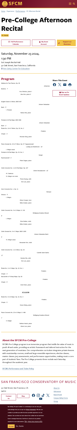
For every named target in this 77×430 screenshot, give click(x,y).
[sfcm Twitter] (48, 395)
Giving (56, 401)
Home (3, 11)
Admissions (57, 391)
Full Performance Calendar (15, 43)
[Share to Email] (64, 84)
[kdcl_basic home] (38, 381)
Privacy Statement (31, 409)
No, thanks (20, 426)
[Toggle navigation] (70, 4)
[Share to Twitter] (59, 84)
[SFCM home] (12, 4)
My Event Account (43, 43)
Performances (20, 11)
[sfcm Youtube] (40, 398)
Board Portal (58, 394)
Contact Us (8, 397)
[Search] (74, 4)
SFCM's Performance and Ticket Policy (18, 368)
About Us (56, 388)
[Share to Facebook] (54, 84)
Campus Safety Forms (61, 398)
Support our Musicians (64, 43)
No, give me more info (33, 421)
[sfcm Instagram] (38, 395)
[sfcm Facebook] (33, 395)
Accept (11, 426)
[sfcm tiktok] (43, 395)
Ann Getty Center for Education (16, 68)
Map (23, 396)
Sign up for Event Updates (64, 93)
